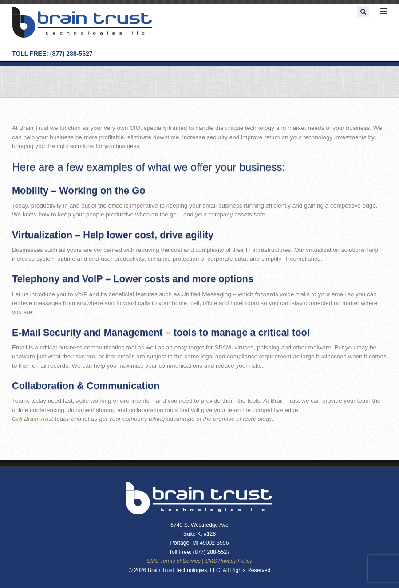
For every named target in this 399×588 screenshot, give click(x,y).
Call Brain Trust (32, 419)
